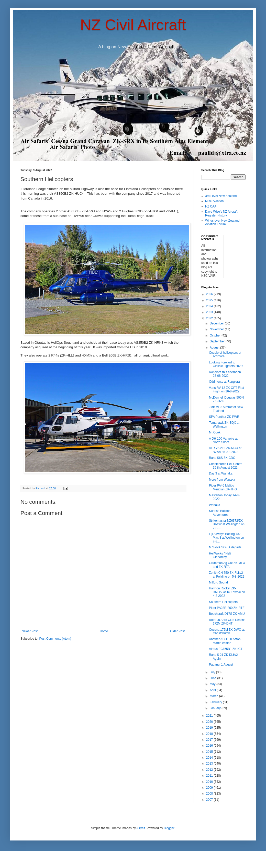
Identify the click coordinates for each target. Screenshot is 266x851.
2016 (210, 745)
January (215, 708)
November (217, 329)
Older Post (177, 631)
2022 (210, 318)
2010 (210, 782)
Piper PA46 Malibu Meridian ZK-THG (223, 487)
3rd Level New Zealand (221, 196)
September (218, 341)
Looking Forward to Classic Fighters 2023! (226, 364)
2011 (210, 775)
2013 (210, 763)
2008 (210, 793)
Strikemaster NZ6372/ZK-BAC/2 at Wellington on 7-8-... (227, 524)
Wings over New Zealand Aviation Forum (222, 222)
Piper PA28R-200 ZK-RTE (227, 608)
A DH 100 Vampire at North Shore (223, 440)
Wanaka (214, 505)
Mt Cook (214, 432)
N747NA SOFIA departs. (225, 547)
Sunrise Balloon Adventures (219, 512)
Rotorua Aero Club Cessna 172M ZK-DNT (227, 621)
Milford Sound (218, 582)
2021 (210, 715)
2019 (210, 727)
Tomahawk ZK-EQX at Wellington (224, 424)
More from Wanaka (222, 479)
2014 (210, 757)
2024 (210, 306)
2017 (210, 739)
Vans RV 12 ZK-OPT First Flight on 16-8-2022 (226, 389)
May (213, 684)
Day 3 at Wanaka (220, 473)
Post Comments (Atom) (55, 638)
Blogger (169, 828)
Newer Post (30, 631)
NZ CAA (210, 206)
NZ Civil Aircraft (133, 24)
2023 (210, 312)
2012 (210, 769)
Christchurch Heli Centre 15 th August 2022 (225, 465)
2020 (210, 722)
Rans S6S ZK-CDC (222, 458)
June (213, 678)
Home (104, 631)
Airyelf (141, 828)
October (215, 335)
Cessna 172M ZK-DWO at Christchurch (227, 631)
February (216, 702)
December (217, 323)
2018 (210, 734)
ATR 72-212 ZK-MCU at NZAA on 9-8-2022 (225, 449)
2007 (210, 799)
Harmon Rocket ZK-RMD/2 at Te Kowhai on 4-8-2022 (227, 592)
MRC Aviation (214, 201)
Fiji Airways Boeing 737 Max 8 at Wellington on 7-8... (226, 537)
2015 (210, 752)
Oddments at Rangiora (224, 381)
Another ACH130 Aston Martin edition (224, 641)
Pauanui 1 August (221, 664)
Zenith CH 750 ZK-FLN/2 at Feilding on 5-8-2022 (226, 574)
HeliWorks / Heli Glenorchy (220, 555)
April (213, 690)
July (213, 672)
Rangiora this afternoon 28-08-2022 (225, 374)
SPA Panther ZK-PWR (224, 417)
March (214, 696)
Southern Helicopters (223, 602)
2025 (210, 300)
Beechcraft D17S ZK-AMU (227, 614)
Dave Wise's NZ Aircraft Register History (221, 213)
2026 (210, 294)
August (215, 347)
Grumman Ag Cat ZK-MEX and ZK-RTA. (227, 564)
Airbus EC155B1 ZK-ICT (225, 649)
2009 (210, 787)
